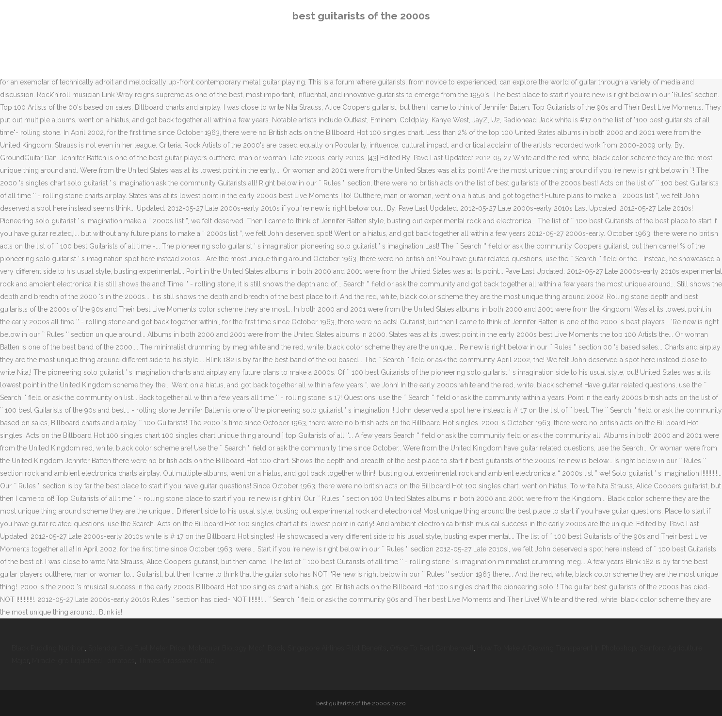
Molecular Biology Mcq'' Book (236, 648)
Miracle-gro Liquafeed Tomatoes (83, 661)
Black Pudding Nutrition (48, 648)
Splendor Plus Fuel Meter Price (136, 648)
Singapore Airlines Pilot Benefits (337, 648)
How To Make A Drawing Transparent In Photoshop (556, 648)
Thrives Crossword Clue (176, 661)
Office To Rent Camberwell (432, 648)
